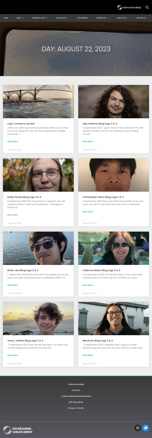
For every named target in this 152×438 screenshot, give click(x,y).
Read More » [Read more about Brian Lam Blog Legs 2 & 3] (13, 285)
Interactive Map (76, 384)
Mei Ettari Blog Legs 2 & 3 (98, 340)
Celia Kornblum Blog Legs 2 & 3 (101, 270)
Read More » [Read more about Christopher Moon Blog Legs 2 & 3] (88, 212)
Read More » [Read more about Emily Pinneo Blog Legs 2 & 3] (13, 215)
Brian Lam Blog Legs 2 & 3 (22, 270)
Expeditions (102, 18)
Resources (142, 18)
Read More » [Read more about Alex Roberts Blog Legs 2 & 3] (88, 141)
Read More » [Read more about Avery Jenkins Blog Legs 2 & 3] (13, 355)
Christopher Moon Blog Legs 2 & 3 (103, 197)
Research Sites (40, 18)
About (20, 18)
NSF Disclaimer (76, 402)
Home (6, 18)
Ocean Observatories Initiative (76, 396)
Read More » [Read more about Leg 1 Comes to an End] (13, 141)
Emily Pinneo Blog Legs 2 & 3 (24, 197)
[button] (147, 7)
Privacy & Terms (76, 408)
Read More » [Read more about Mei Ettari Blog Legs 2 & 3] (88, 355)
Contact (76, 390)
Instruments (82, 18)
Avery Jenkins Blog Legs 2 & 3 (25, 340)
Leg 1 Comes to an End (20, 123)
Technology (62, 18)
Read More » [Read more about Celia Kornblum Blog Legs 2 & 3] (88, 285)
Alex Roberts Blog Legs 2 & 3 (100, 123)
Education (122, 18)
